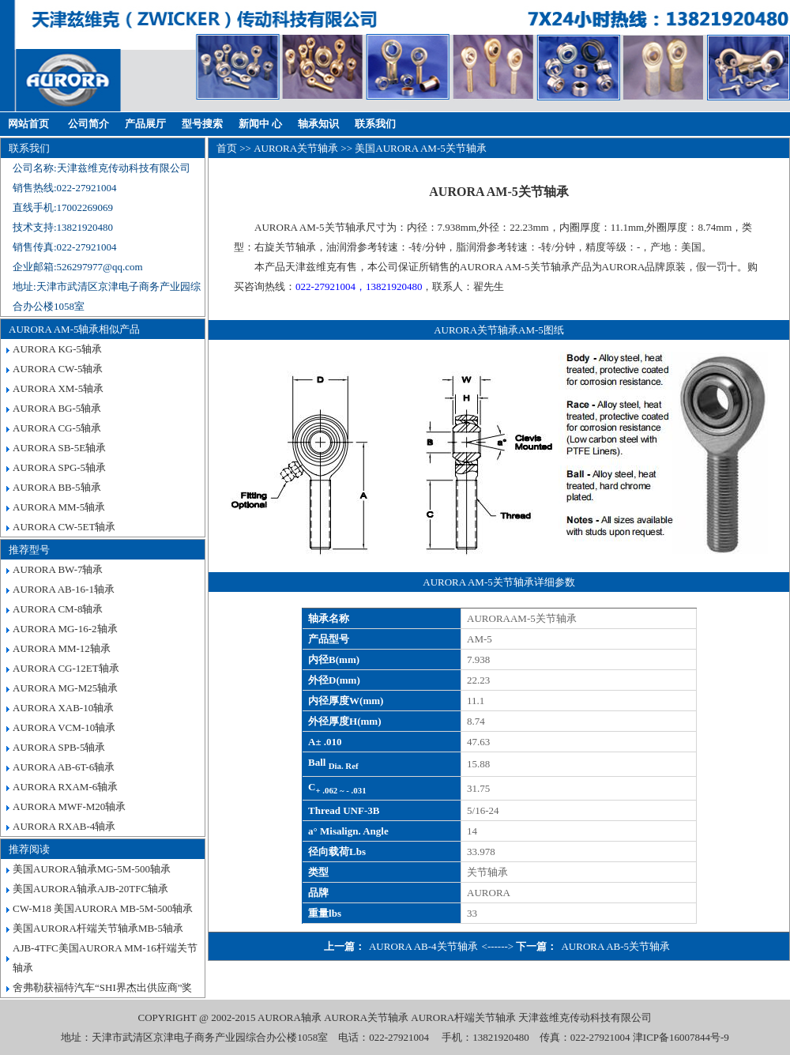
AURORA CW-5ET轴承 (64, 527)
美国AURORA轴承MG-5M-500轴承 (92, 869)
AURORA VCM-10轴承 (64, 727)
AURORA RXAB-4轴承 (64, 826)
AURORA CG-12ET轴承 (66, 668)
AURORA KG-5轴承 (57, 349)
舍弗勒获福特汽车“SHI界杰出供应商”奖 (103, 987)
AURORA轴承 (290, 1017)
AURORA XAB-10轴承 (63, 708)
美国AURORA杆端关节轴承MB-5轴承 (98, 928)
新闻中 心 (260, 124)
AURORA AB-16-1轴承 (64, 589)
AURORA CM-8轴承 (58, 609)
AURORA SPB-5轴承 (59, 747)
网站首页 (28, 124)
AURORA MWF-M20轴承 (69, 806)
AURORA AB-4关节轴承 (423, 946)
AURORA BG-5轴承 (57, 408)
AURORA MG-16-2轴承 (65, 629)
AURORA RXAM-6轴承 (65, 787)
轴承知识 (318, 124)
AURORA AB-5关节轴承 (615, 946)
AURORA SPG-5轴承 (59, 467)
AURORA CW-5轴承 (58, 369)
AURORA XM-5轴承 (58, 388)
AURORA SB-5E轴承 (59, 448)
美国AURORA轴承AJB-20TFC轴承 (90, 889)
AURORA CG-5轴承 (57, 428)
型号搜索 (202, 124)
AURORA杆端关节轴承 (463, 1017)
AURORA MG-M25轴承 (65, 688)
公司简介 (88, 124)
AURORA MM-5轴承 (59, 507)
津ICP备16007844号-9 (681, 1037)
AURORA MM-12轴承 (62, 648)
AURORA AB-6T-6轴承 (64, 767)
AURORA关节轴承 (296, 148)
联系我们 (375, 124)
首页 (226, 148)
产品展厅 (145, 124)
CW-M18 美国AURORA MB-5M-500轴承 (103, 908)
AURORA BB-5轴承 (57, 487)
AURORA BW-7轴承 (58, 569)
